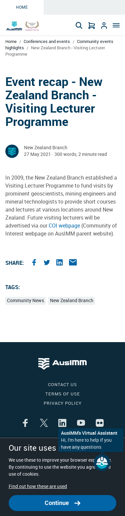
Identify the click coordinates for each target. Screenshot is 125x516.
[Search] (79, 25)
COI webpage (64, 226)
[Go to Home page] (23, 26)
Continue (62, 502)
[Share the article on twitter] (48, 263)
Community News (25, 300)
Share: (14, 263)
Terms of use (62, 393)
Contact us (62, 384)
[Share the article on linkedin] (60, 263)
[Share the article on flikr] (100, 423)
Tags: (12, 287)
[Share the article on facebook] (35, 263)
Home (22, 7)
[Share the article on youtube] (81, 423)
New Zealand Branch (71, 300)
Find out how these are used (38, 486)
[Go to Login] (104, 25)
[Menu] (115, 26)
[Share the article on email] (73, 263)
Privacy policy (63, 403)
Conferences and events (47, 41)
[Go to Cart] (91, 25)
